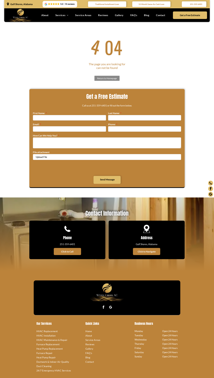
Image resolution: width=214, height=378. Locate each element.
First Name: (39, 113)
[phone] (210, 183)
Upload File (41, 157)
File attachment (41, 152)
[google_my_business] (111, 295)
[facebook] (103, 295)
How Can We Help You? (45, 135)
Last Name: (114, 113)
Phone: (112, 124)
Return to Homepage (107, 78)
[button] (60, 4)
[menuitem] (45, 15)
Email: (36, 124)
